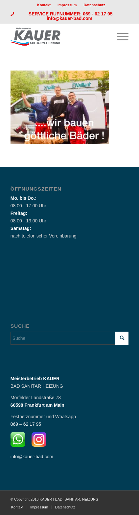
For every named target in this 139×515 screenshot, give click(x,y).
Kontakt (44, 5)
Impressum (67, 5)
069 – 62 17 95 (26, 424)
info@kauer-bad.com (69, 18)
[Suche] (70, 338)
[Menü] (119, 37)
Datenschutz (94, 5)
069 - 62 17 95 (98, 13)
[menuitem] (44, 5)
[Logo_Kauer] (58, 37)
